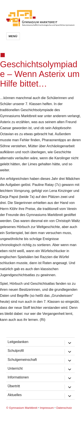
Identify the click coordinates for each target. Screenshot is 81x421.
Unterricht (15, 368)
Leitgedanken (18, 342)
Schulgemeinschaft (22, 359)
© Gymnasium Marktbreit (21, 407)
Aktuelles (15, 395)
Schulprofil (16, 350)
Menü (13, 36)
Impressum (47, 407)
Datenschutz (64, 407)
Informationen (18, 377)
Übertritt (14, 386)
